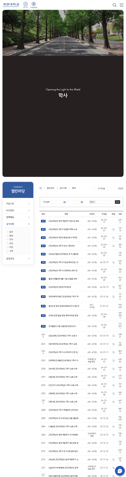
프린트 (121, 188)
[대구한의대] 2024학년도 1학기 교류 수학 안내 (64, 344)
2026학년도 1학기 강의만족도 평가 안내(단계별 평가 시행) (64, 270)
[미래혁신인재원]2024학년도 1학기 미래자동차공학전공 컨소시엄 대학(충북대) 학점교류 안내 (64, 360)
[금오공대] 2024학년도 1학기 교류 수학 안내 (64, 336)
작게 (109, 189)
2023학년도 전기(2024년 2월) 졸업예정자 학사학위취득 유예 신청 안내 (64, 418)
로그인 (25, 7)
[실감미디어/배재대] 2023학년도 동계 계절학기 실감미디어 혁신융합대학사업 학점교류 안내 (64, 468)
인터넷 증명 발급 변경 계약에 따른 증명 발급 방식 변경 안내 (64, 315)
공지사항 (63, 188)
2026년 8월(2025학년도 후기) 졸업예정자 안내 (64, 254)
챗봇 (120, 471)
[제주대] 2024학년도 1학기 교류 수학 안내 (64, 402)
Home (40, 188)
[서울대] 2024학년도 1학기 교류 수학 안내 (64, 426)
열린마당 (50, 188)
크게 (93, 189)
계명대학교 (11, 5)
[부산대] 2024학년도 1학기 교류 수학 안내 (64, 369)
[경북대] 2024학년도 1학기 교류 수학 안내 (64, 393)
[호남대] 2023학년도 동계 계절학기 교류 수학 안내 (64, 459)
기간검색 (46, 202)
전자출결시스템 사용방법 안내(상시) (63, 326)
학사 (74, 188)
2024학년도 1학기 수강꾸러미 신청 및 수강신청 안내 (64, 352)
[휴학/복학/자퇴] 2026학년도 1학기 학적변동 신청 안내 (64, 296)
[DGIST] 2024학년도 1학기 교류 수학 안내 (64, 385)
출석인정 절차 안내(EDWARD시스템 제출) (64, 306)
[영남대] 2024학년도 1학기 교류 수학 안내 (64, 377)
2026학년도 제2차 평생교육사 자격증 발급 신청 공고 (64, 237)
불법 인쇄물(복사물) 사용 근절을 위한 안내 (64, 279)
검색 (115, 5)
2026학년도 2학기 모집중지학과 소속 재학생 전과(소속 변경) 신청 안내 (64, 229)
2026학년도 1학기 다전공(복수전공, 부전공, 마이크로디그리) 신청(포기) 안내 (64, 262)
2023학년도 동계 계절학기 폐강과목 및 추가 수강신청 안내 (64, 443)
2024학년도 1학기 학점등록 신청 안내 (63, 410)
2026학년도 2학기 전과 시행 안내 (62, 246)
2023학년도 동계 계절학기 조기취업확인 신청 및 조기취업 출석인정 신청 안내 (64, 435)
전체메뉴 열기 (122, 5)
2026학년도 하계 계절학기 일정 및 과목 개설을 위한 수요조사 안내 (64, 221)
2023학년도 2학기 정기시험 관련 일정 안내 (64, 451)
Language (33, 7)
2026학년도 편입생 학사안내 (60, 287)
